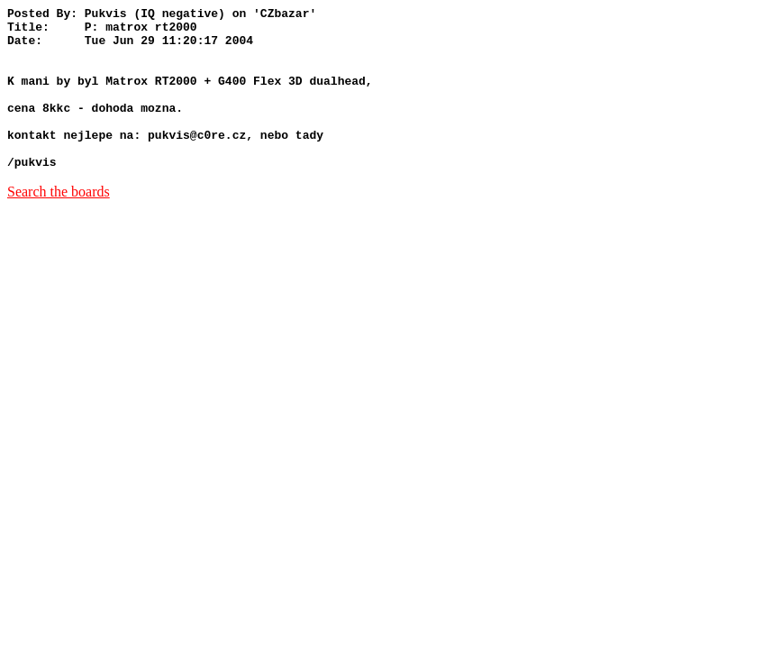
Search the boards (58, 224)
